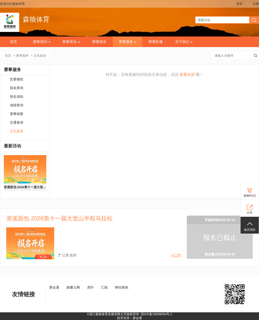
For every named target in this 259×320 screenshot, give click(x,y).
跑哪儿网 (73, 287)
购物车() (250, 195)
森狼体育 (36, 19)
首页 (13, 42)
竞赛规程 (16, 79)
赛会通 (54, 287)
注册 (256, 4)
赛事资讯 (71, 42)
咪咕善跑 (121, 287)
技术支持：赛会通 (129, 318)
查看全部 (187, 74)
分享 (250, 212)
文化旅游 (16, 131)
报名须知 (16, 96)
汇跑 (104, 287)
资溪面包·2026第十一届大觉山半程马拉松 (25, 187)
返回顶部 (249, 229)
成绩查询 (16, 105)
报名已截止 (220, 237)
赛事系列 (41, 42)
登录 (239, 4)
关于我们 (184, 42)
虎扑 (90, 287)
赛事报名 (99, 42)
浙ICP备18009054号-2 (156, 314)
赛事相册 (16, 114)
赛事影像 (155, 42)
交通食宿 (16, 122)
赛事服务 (127, 42)
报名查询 (16, 88)
